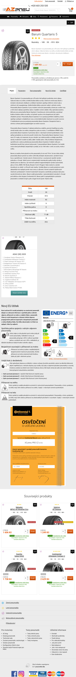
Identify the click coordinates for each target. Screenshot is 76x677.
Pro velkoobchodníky (58, 629)
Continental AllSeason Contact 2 (14, 259)
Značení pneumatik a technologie (13, 629)
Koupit (66, 64)
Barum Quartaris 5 (11, 276)
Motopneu (22, 17)
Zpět (71, 22)
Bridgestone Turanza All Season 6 (15, 263)
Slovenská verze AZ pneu (60, 638)
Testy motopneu (32, 629)
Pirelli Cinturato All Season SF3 (14, 261)
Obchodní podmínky (58, 624)
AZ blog (5, 622)
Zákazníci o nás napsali (59, 641)
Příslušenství (43, 16)
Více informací (36, 55)
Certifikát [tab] (65, 91)
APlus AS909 (9, 284)
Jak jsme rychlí (56, 631)
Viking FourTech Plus (11, 271)
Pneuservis (54, 17)
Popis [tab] (9, 91)
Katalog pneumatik (9, 624)
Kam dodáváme (57, 643)
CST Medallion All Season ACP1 (15, 282)
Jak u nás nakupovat (58, 636)
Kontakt (60, 1)
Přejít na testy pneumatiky (51, 39)
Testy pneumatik (50, 1)
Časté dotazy (56, 627)
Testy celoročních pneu (34, 627)
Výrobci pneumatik (9, 631)
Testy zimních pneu (33, 624)
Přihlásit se (69, 1)
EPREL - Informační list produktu (58, 359)
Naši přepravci (56, 634)
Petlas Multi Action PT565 (13, 288)
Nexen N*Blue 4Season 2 (13, 278)
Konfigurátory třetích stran (11, 634)
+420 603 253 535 (39, 5)
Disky (32, 17)
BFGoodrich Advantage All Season (15, 269)
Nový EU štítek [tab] (52, 91)
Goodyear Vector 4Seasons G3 (14, 257)
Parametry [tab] (20, 91)
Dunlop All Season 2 (10, 267)
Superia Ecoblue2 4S (11, 280)
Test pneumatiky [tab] (35, 91)
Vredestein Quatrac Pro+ (12, 273)
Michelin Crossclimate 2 (12, 265)
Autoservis (66, 17)
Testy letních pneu (33, 622)
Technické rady (7, 627)
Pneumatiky (9, 17)
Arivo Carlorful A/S (11, 286)
